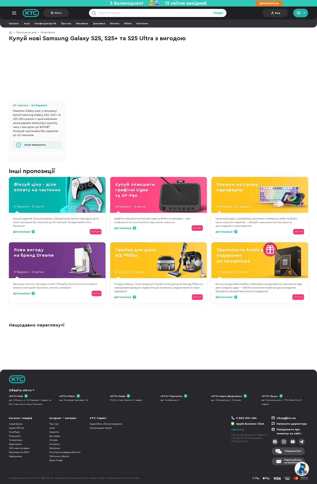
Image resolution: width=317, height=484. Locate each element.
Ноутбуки (14, 432)
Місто (58, 13)
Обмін (128, 23)
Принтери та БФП (19, 452)
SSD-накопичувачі (19, 448)
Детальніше (21, 231)
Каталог (14, 23)
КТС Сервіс (98, 418)
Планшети (15, 436)
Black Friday (56, 460)
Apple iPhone (16, 428)
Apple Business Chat (250, 423)
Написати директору (292, 423)
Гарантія (54, 432)
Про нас (66, 23)
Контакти (142, 23)
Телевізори (15, 440)
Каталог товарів (20, 418)
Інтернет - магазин (62, 418)
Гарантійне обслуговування (106, 424)
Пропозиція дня (26, 32)
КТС (10, 32)
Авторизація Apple (101, 428)
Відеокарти (15, 444)
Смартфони (47, 32)
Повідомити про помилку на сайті (289, 431)
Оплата (114, 23)
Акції (27, 23)
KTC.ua (31, 13)
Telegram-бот (292, 451)
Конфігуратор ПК (45, 23)
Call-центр (237, 429)
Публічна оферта (59, 456)
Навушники (15, 456)
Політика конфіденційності (64, 452)
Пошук (218, 13)
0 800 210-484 (246, 418)
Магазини (82, 23)
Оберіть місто (20, 390)
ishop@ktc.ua (286, 418)
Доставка (99, 23)
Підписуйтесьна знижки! (293, 461)
